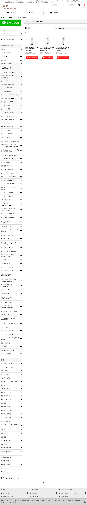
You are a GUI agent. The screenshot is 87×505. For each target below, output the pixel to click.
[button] (76, 13)
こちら (15, 502)
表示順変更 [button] (60, 28)
